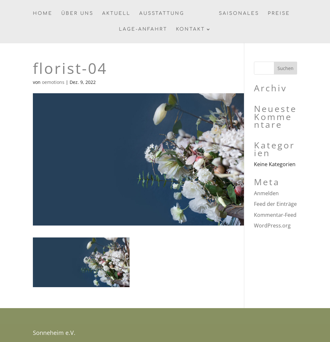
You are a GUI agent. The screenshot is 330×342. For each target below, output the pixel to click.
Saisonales (239, 13)
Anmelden (266, 193)
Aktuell (116, 13)
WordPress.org (272, 225)
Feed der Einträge (275, 203)
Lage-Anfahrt (143, 29)
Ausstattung (161, 13)
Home (43, 13)
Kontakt (190, 29)
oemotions (53, 82)
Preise (279, 13)
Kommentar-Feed (275, 214)
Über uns (77, 13)
